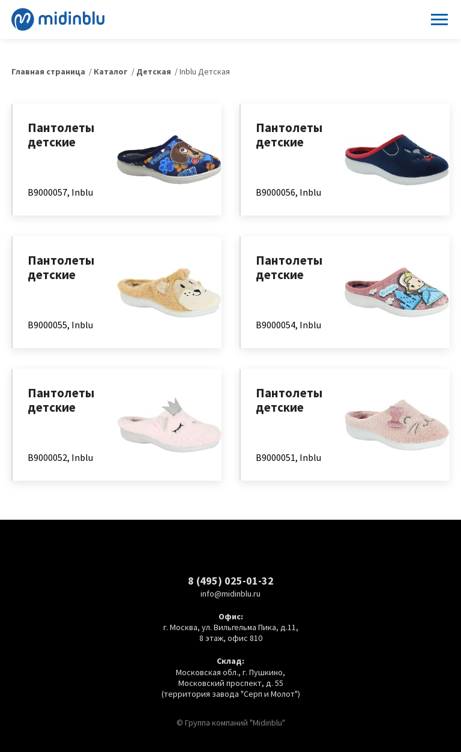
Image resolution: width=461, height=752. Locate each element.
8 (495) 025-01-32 (231, 581)
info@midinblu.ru (230, 593)
